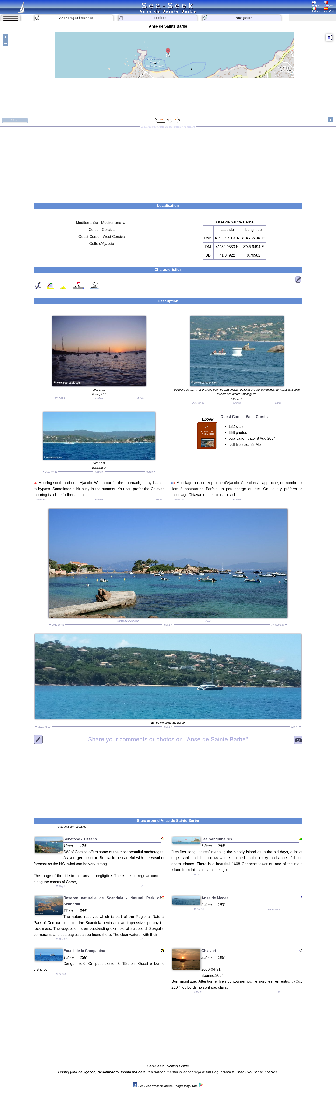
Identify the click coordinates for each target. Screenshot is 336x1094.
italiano (316, 10)
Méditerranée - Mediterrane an (101, 223)
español (329, 10)
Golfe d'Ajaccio (101, 244)
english (316, 4)
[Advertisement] (168, 163)
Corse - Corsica (102, 230)
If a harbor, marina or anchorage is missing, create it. (191, 1072)
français (329, 4)
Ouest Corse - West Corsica (101, 237)
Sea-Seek (168, 5)
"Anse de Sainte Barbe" (168, 739)
